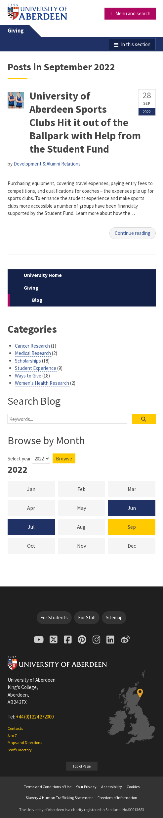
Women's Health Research (42, 383)
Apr (41, 507)
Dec (141, 545)
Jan (41, 488)
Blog (37, 300)
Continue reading (132, 233)
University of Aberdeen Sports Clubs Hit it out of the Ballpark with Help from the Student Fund (85, 122)
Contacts (15, 728)
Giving (16, 30)
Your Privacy (86, 786)
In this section (135, 44)
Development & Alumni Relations (47, 164)
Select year (19, 458)
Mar (142, 488)
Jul (31, 526)
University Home (43, 275)
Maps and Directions (25, 742)
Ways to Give (28, 376)
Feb (91, 488)
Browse (64, 458)
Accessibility (111, 786)
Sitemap (114, 617)
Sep (132, 526)
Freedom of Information (117, 797)
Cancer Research (33, 346)
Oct (41, 545)
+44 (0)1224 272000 (35, 717)
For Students (54, 617)
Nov (91, 545)
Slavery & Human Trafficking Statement (59, 797)
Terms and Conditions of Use (47, 786)
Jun (132, 508)
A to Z (12, 735)
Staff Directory (20, 749)
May (91, 507)
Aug (91, 526)
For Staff (87, 617)
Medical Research (33, 353)
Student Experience (36, 368)
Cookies (133, 786)
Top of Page (81, 766)
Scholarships (28, 361)
